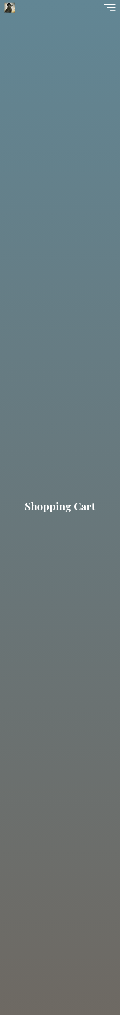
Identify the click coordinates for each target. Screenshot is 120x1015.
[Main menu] (110, 7)
